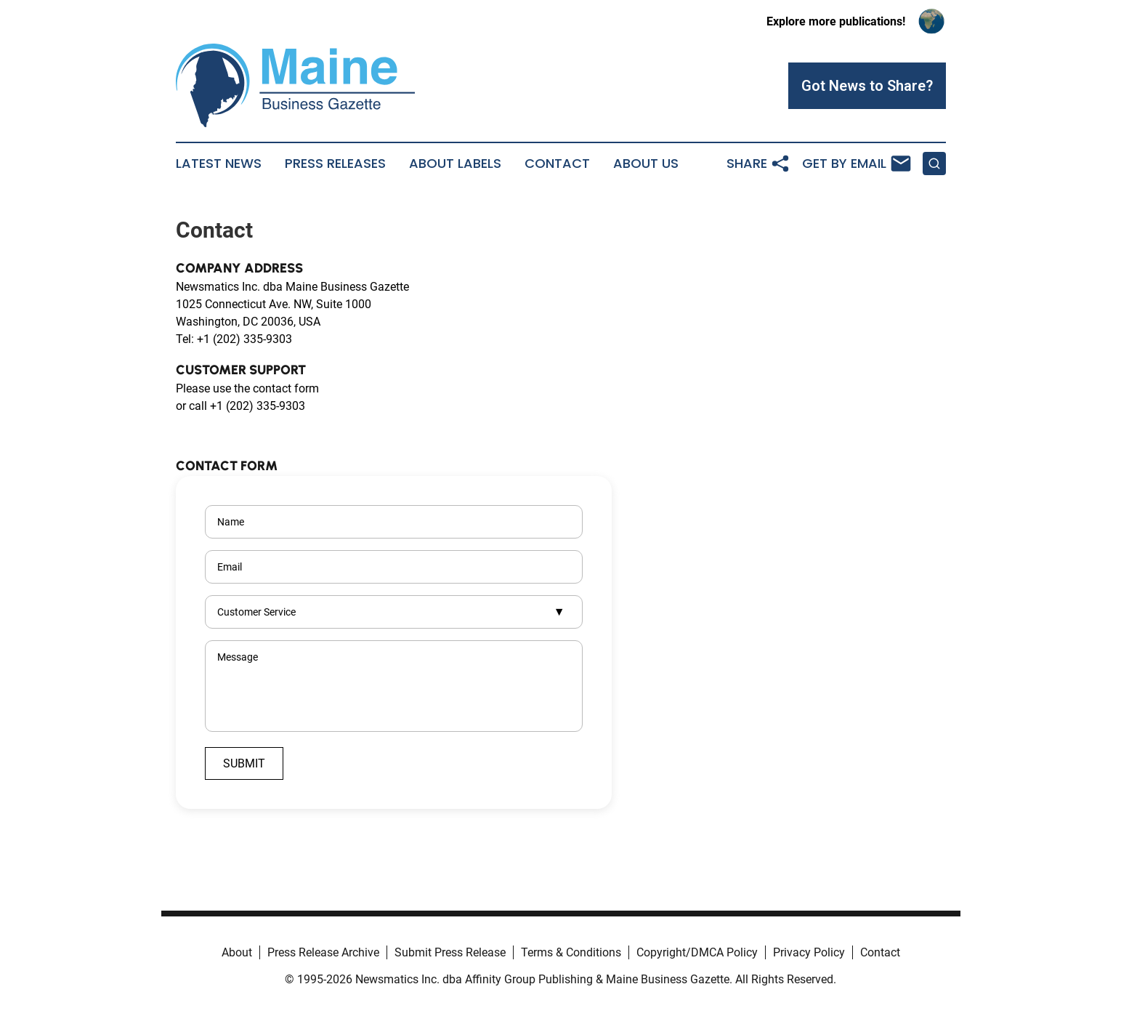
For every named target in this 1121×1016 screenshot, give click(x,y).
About (237, 952)
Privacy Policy (809, 952)
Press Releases (335, 164)
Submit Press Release (450, 952)
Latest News (219, 164)
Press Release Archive (323, 952)
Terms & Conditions (571, 952)
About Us (646, 164)
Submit (244, 763)
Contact (557, 164)
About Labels (455, 164)
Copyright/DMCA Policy (697, 952)
